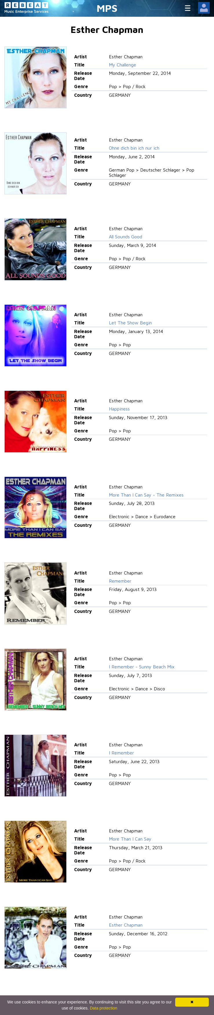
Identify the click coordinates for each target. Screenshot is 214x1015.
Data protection (103, 1008)
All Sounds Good (125, 236)
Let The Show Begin (130, 322)
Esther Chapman (125, 924)
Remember (120, 580)
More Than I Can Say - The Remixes (146, 494)
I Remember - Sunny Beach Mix (142, 666)
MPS (107, 8)
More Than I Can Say (130, 838)
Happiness (119, 408)
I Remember (121, 752)
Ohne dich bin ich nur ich (134, 147)
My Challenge (122, 64)
